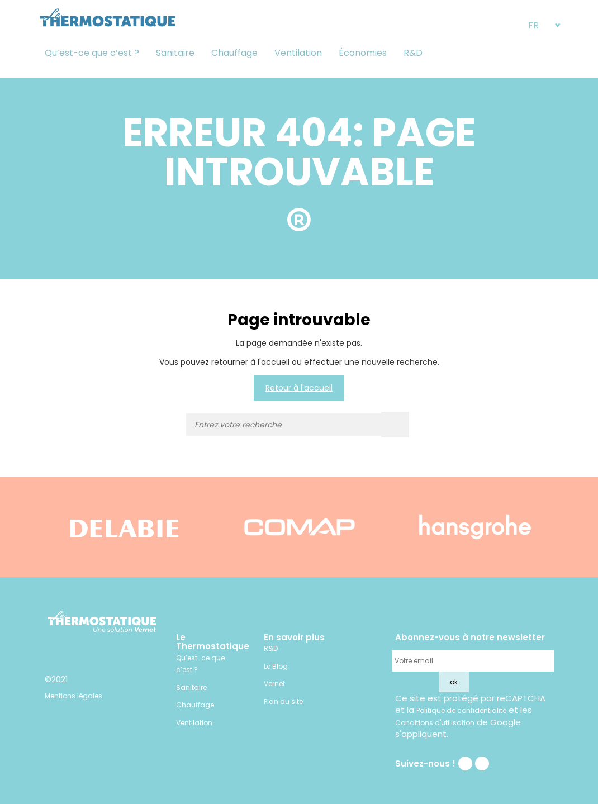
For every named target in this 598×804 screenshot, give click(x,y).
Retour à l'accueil (299, 387)
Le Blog (276, 666)
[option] (124, 527)
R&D (413, 52)
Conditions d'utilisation (434, 722)
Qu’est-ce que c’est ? (92, 52)
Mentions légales (73, 696)
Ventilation (298, 52)
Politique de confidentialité (461, 710)
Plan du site (283, 701)
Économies (363, 52)
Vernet (274, 683)
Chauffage (234, 52)
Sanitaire (175, 52)
